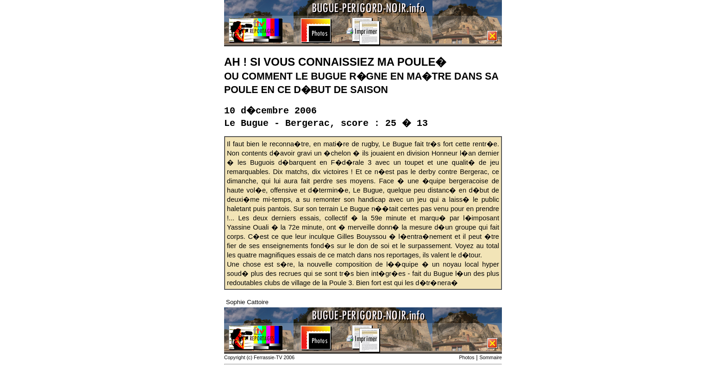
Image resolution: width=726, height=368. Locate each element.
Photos (466, 357)
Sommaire (490, 357)
